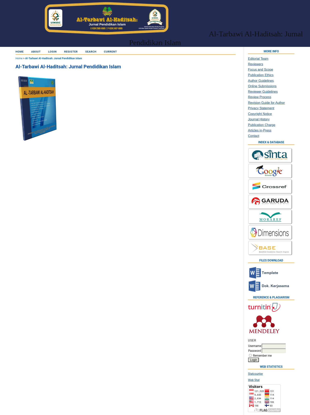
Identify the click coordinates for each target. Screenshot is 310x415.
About (36, 51)
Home (20, 51)
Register (71, 51)
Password (254, 350)
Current (110, 51)
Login (52, 51)
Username (254, 346)
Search (91, 51)
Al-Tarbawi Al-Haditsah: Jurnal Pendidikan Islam (53, 58)
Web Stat (253, 380)
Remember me (262, 355)
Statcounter (255, 373)
